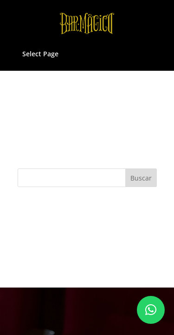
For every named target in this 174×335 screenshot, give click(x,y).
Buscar (141, 178)
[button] (151, 310)
